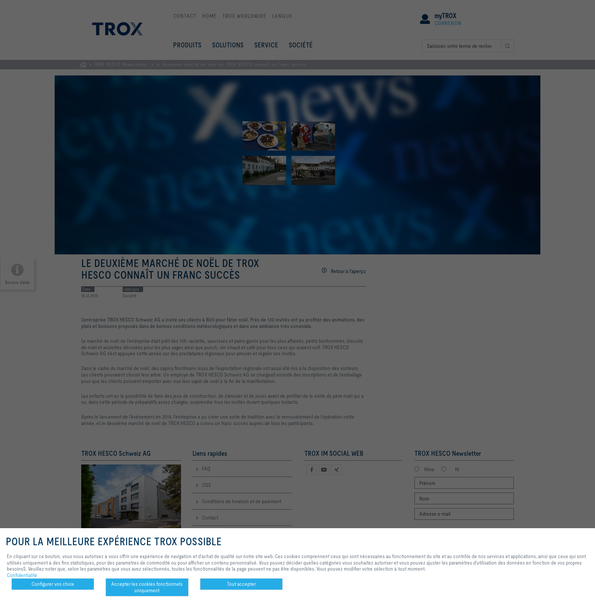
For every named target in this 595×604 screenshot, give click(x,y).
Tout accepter (241, 584)
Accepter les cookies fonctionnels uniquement (147, 587)
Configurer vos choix (52, 584)
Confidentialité (22, 575)
